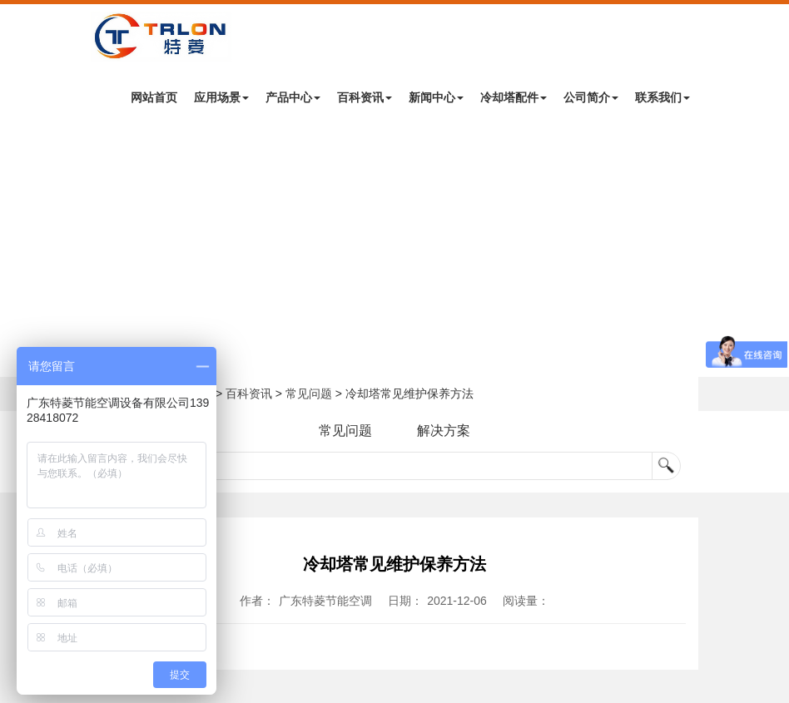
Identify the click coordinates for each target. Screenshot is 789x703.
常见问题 (308, 393)
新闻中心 (436, 97)
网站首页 (154, 97)
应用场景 (221, 97)
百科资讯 (364, 97)
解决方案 (443, 430)
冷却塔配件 (513, 97)
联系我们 (662, 97)
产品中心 (292, 97)
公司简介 (590, 97)
